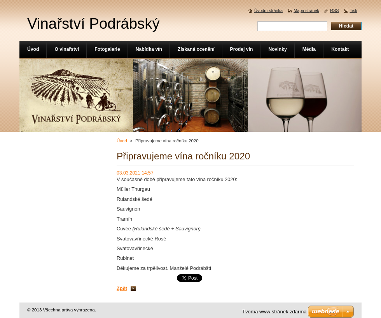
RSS (334, 10)
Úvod (122, 140)
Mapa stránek (306, 10)
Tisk (353, 10)
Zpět (122, 288)
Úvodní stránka (268, 10)
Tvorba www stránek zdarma (274, 312)
